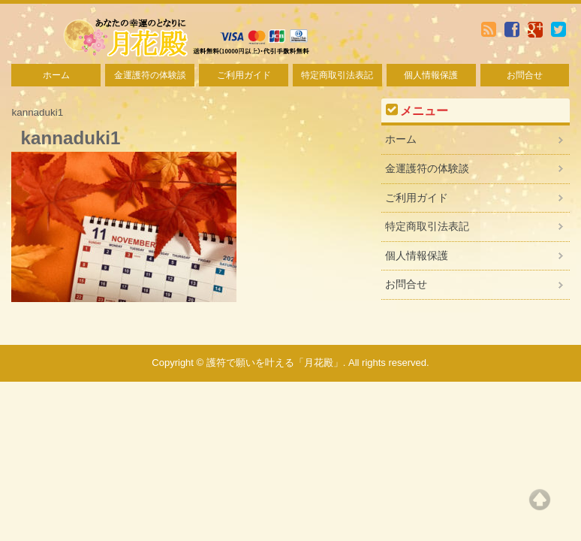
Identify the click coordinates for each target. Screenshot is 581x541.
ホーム (56, 75)
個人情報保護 (431, 75)
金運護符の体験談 (150, 75)
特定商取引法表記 (337, 75)
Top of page (539, 499)
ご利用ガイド (244, 75)
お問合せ (525, 75)
